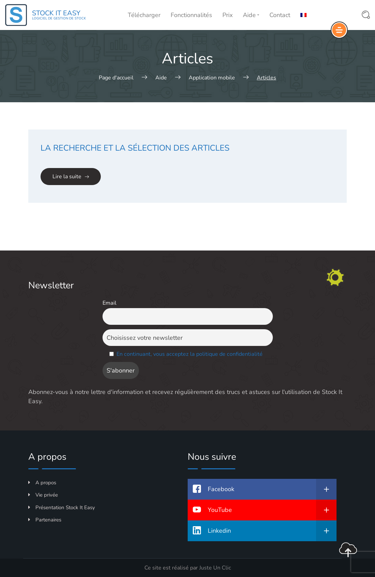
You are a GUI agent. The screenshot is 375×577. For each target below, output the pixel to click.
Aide (251, 15)
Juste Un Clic (215, 568)
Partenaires (44, 519)
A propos (42, 482)
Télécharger (144, 15)
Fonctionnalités (191, 15)
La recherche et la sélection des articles (135, 147)
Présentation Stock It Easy (61, 507)
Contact (279, 15)
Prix (227, 15)
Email (109, 303)
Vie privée (43, 494)
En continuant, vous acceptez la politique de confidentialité (189, 354)
